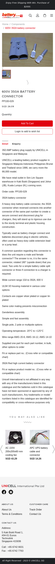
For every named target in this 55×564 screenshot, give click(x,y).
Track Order (35, 509)
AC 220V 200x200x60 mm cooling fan (14, 451)
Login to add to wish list (27, 131)
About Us (6, 509)
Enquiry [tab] (16, 144)
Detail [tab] (5, 144)
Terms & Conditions (12, 514)
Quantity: (7, 114)
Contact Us (35, 514)
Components (18, 24)
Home (5, 24)
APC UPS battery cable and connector (39, 451)
